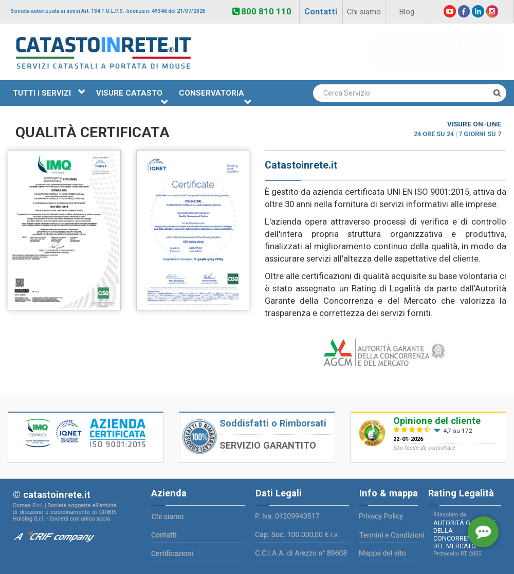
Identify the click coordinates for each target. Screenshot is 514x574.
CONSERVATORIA (215, 97)
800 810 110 (261, 11)
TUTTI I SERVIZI (49, 93)
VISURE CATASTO (132, 97)
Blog (406, 11)
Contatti (320, 11)
